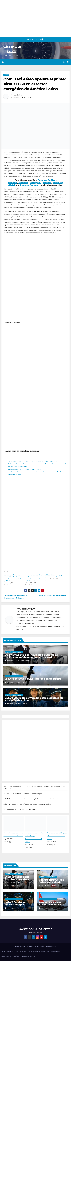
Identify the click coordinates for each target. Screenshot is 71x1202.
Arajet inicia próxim (15, 474)
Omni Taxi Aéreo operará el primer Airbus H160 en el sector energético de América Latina (34, 84)
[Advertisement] (18, 18)
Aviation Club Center (35, 870)
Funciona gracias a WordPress (24, 887)
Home (3, 892)
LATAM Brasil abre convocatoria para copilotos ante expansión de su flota (34, 699)
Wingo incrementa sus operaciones (53, 595)
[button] (64, 62)
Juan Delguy (18, 95)
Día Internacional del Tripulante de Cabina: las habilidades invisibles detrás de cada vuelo (31, 656)
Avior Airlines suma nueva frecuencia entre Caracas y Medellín (28, 745)
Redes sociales (55, 892)
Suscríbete (16, 897)
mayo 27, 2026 (12, 823)
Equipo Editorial (33, 892)
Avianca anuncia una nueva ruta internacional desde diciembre (32, 461)
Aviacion (6, 74)
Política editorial (44, 892)
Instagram (35, 182)
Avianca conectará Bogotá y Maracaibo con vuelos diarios (57, 777)
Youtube (47, 182)
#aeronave (28, 97)
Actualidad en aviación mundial (16, 892)
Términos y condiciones (28, 897)
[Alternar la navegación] (68, 62)
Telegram (42, 180)
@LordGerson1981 (23, 660)
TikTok (12, 185)
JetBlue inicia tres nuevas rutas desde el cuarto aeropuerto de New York (36, 472)
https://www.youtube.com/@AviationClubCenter (34, 626)
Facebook (23, 182)
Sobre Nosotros (6, 897)
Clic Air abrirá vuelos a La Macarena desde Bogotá (33, 678)
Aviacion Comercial (17, 652)
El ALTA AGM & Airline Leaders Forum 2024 (24, 469)
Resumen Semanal (29, 185)
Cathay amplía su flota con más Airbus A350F (21, 750)
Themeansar (52, 887)
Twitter (51, 180)
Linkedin (12, 182)
